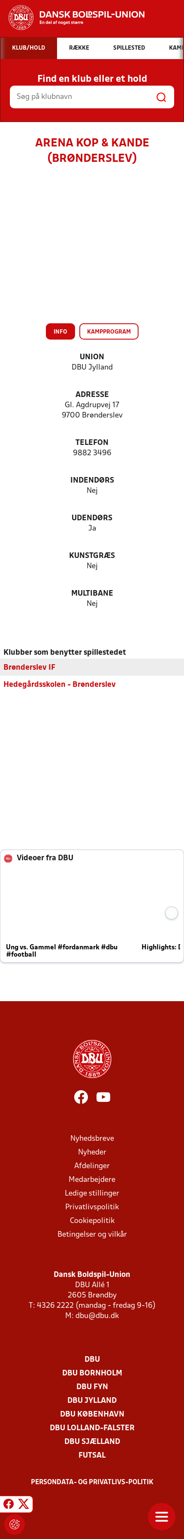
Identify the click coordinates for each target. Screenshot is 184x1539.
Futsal (92, 1455)
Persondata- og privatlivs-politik (92, 1482)
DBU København (92, 1414)
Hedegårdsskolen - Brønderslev (59, 684)
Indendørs (92, 480)
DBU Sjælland (92, 1441)
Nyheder (92, 1152)
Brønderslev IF (29, 667)
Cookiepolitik (92, 1220)
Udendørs (92, 518)
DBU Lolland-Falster (92, 1428)
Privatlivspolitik (92, 1207)
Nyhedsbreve (92, 1138)
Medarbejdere (92, 1179)
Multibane (92, 593)
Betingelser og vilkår (92, 1234)
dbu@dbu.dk (97, 1315)
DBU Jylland (92, 1400)
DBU (92, 1359)
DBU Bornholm (92, 1373)
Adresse (92, 395)
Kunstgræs (92, 556)
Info (60, 332)
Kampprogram (109, 332)
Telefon (92, 443)
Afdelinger (92, 1165)
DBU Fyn (92, 1386)
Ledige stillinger (92, 1193)
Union (92, 357)
